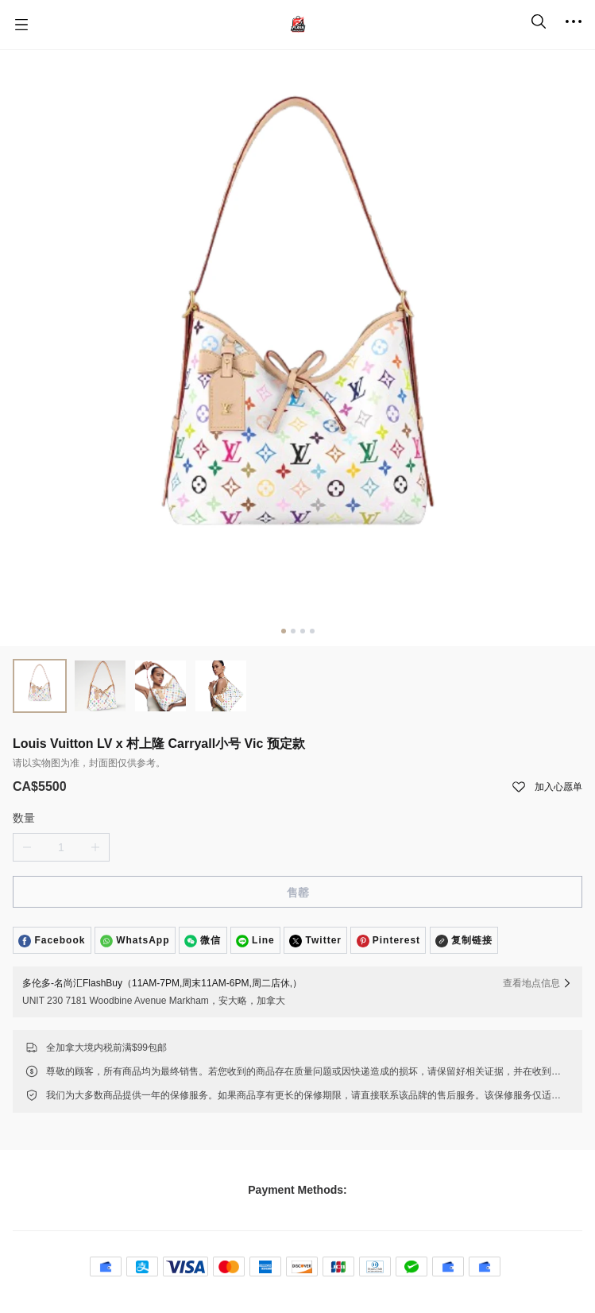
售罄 (298, 892)
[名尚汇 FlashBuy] (297, 24)
